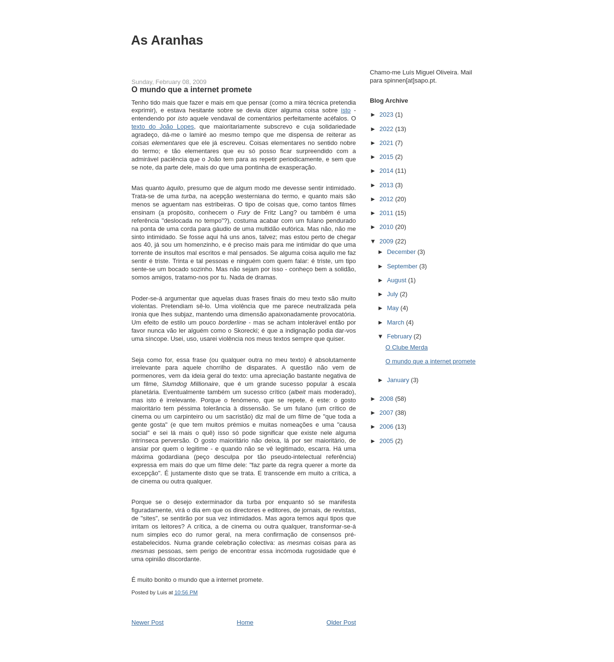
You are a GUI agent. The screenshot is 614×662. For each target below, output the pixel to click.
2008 (387, 398)
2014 (387, 170)
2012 (387, 199)
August (397, 280)
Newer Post (147, 622)
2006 (387, 426)
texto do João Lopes (162, 126)
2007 (387, 412)
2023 (387, 114)
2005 (387, 441)
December (402, 251)
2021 (387, 142)
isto (346, 110)
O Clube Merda (406, 347)
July (393, 294)
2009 (387, 241)
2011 (387, 213)
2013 (387, 185)
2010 (387, 226)
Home (245, 622)
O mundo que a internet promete (430, 361)
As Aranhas (167, 40)
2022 (387, 128)
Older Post (341, 622)
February (400, 336)
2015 (387, 156)
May (394, 308)
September (403, 266)
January (399, 380)
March (396, 322)
